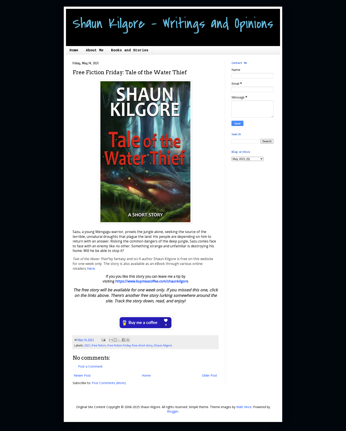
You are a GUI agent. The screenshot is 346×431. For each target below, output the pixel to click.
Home (74, 50)
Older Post (209, 375)
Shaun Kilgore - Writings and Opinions (173, 23)
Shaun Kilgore (163, 345)
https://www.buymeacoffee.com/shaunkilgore (151, 281)
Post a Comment (90, 366)
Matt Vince (244, 407)
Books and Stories (130, 50)
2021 (87, 345)
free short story (142, 345)
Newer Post (82, 375)
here (91, 268)
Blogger (172, 411)
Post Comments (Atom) (109, 383)
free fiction (99, 345)
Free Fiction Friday (119, 345)
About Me (94, 50)
